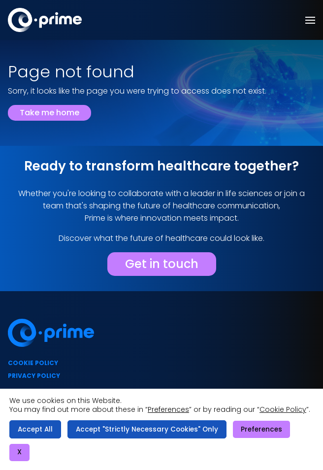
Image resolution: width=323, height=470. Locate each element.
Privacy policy (34, 375)
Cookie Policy (282, 409)
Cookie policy (33, 363)
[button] (310, 20)
